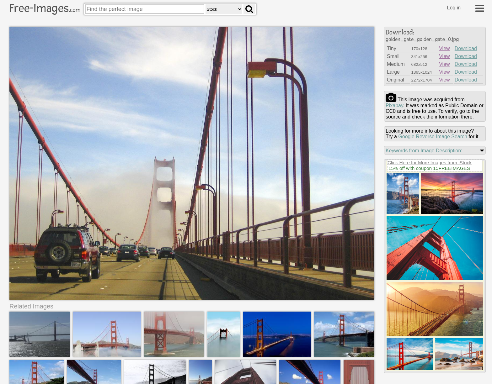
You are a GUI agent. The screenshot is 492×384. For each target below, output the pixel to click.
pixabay (394, 105)
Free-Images (44, 8)
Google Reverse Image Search (432, 136)
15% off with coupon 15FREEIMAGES (429, 168)
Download (466, 48)
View (444, 48)
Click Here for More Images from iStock (430, 162)
